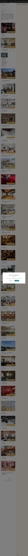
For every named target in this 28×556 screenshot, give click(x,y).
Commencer (16, 280)
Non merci (11, 280)
